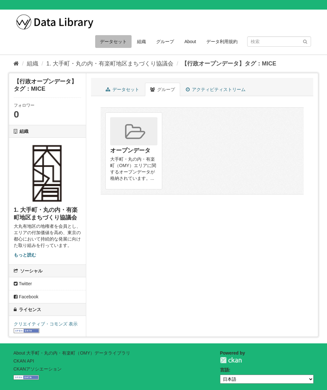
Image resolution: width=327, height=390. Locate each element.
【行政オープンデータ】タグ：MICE (228, 63)
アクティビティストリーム (216, 89)
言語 (224, 369)
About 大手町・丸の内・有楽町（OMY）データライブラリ (71, 353)
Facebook (26, 296)
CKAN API (23, 360)
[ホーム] (16, 63)
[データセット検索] (279, 41)
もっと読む (25, 254)
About (190, 41)
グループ (165, 41)
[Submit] (305, 41)
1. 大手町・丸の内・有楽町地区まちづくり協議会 (109, 63)
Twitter (23, 283)
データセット (113, 41)
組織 (141, 41)
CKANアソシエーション (37, 368)
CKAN (231, 360)
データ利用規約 (222, 41)
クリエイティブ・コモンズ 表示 (46, 323)
